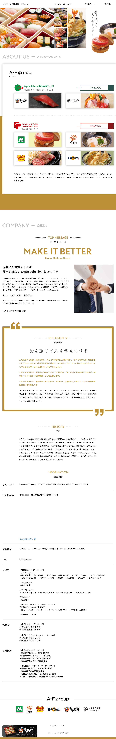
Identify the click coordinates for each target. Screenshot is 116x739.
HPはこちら (95, 87)
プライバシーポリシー (58, 726)
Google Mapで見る (27, 539)
